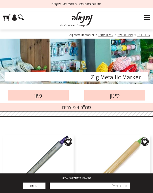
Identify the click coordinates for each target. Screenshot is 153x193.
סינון (115, 95)
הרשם (34, 185)
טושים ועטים (105, 35)
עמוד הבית (143, 35)
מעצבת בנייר (125, 35)
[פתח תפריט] (147, 18)
